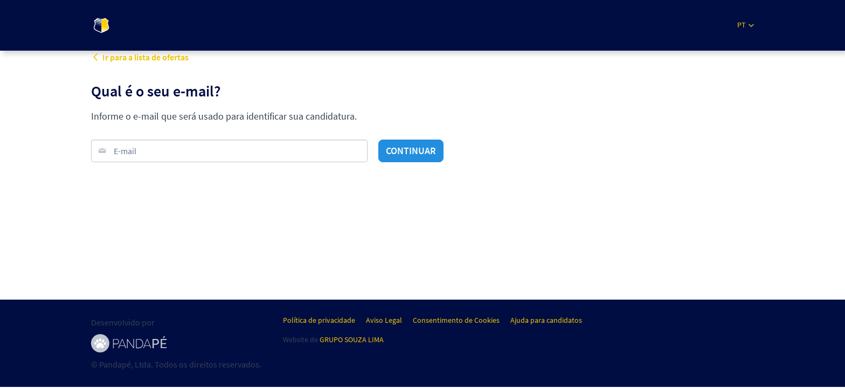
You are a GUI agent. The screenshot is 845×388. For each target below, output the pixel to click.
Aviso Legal (384, 320)
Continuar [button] (411, 150)
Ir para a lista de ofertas (140, 57)
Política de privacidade (319, 320)
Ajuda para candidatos (546, 320)
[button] (745, 25)
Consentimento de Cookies (456, 320)
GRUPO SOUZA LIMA (352, 339)
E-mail (125, 151)
